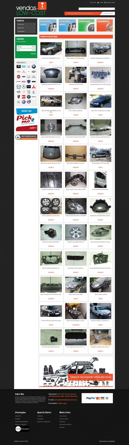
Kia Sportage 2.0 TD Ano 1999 (100, 163)
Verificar (33, 54)
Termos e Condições (20, 424)
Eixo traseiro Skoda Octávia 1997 (75, 137)
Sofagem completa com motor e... (100, 347)
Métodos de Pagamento (43, 421)
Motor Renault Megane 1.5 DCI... (76, 320)
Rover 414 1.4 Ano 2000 (76, 294)
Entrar (101, 2)
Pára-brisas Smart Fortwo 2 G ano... (51, 163)
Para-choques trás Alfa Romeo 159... (51, 294)
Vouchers (61, 427)
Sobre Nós (18, 416)
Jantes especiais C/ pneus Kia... (51, 215)
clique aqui (62, 403)
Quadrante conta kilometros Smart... (100, 215)
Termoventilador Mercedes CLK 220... (100, 268)
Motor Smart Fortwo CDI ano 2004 (76, 189)
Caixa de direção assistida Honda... (100, 137)
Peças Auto (21, 24)
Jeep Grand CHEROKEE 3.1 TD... (51, 58)
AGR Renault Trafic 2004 (76, 84)
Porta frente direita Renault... (100, 189)
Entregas (17, 419)
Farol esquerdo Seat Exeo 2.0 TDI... (100, 242)
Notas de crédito (63, 419)
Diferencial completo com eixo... (76, 163)
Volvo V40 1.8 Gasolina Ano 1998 (100, 110)
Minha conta (64, 412)
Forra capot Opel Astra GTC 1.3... (75, 347)
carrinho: (110, 2)
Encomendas (63, 416)
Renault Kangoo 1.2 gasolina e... (100, 320)
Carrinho (20, 39)
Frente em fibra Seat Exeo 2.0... (51, 268)
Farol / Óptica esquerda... (76, 110)
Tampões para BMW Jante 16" (75, 242)
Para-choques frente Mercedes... (76, 58)
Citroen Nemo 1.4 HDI (100, 294)
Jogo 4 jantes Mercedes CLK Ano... (51, 137)
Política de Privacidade (21, 421)
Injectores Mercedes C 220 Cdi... (51, 189)
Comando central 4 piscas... (76, 268)
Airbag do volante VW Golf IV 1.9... (51, 84)
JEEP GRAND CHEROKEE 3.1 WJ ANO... (51, 111)
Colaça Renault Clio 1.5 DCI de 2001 (100, 84)
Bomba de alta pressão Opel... (51, 242)
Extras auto (21, 28)
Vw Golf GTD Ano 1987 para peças (51, 320)
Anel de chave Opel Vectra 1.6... (51, 347)
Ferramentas (21, 31)
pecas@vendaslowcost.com (66, 400)
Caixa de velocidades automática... (100, 58)
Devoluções (40, 419)
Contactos (40, 416)
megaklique (112, 441)
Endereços (62, 421)
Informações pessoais (65, 424)
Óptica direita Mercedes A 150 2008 (76, 215)
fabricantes (21, 62)
